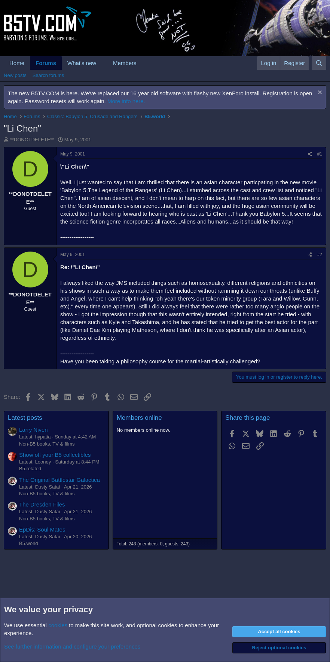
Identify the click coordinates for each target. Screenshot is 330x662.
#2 (319, 254)
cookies (57, 625)
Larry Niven (33, 430)
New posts (15, 75)
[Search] (319, 63)
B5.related (30, 468)
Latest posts (25, 417)
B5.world (28, 543)
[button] (102, 63)
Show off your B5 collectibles (55, 455)
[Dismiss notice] (319, 93)
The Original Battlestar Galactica (59, 480)
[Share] (310, 154)
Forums (46, 63)
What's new (81, 63)
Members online (139, 417)
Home (16, 63)
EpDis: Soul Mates (42, 529)
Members (125, 63)
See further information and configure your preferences (72, 646)
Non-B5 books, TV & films (47, 444)
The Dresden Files (42, 504)
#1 (319, 154)
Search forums (48, 75)
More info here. (126, 101)
